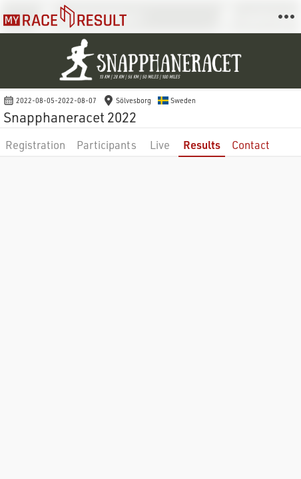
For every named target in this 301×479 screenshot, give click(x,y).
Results (201, 145)
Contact (251, 145)
